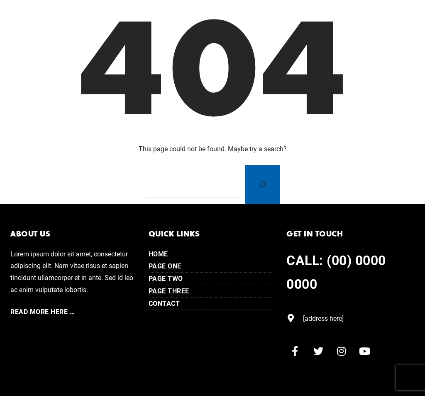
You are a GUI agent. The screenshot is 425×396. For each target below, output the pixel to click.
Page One (165, 265)
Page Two (166, 278)
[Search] (262, 184)
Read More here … (42, 311)
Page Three (169, 290)
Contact (164, 303)
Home (158, 253)
